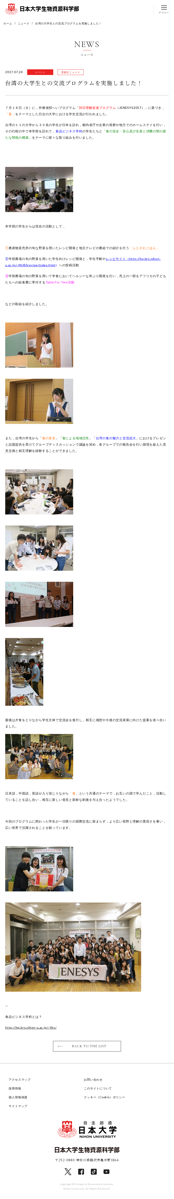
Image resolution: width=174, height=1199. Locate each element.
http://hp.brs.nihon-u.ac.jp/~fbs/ (30, 1028)
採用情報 (15, 1089)
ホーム (7, 23)
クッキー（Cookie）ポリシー (105, 1097)
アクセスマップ (20, 1080)
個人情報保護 (18, 1097)
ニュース (23, 23)
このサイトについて (98, 1089)
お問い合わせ (93, 1080)
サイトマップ (18, 1106)
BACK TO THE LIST (89, 1046)
